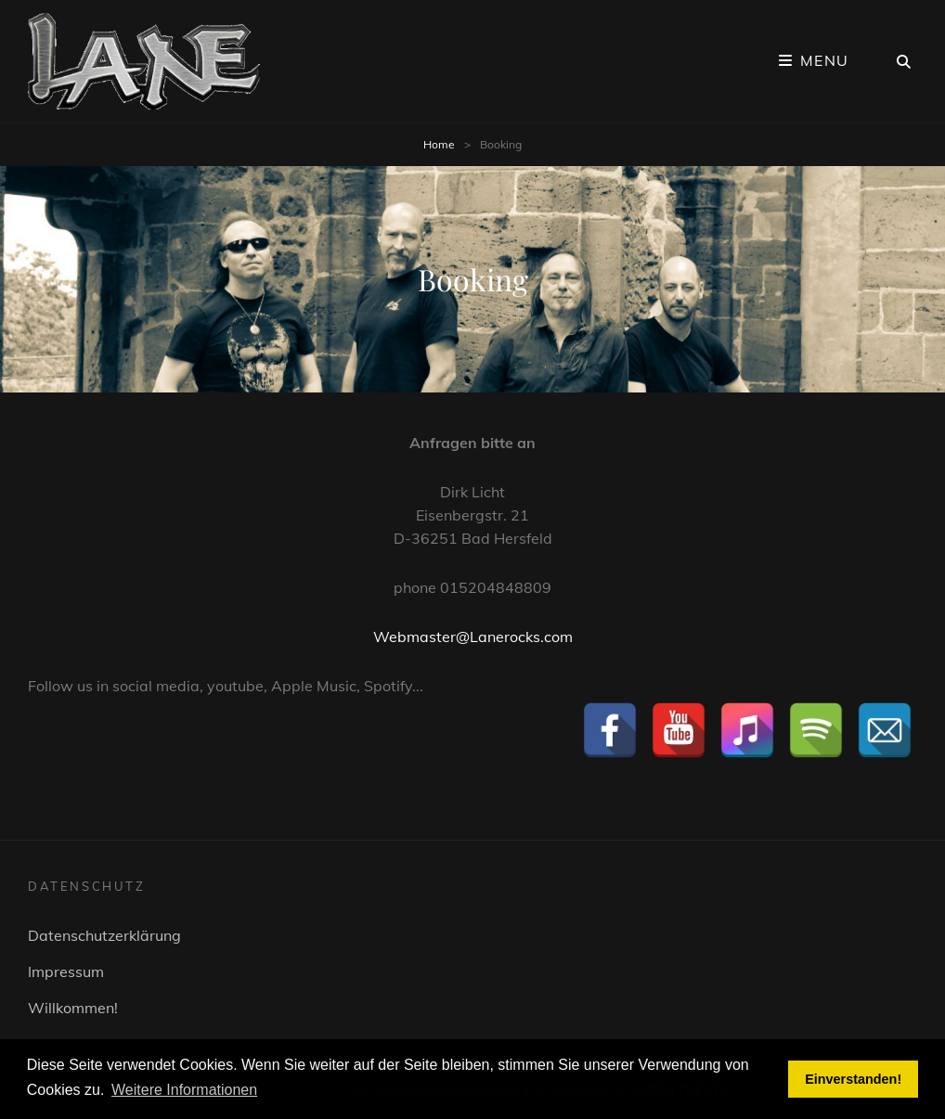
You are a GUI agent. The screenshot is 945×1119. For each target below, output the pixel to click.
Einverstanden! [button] (853, 1079)
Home (439, 144)
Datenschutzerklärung (104, 935)
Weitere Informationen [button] (184, 1090)
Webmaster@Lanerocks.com (473, 636)
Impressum (66, 971)
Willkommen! (73, 1007)
